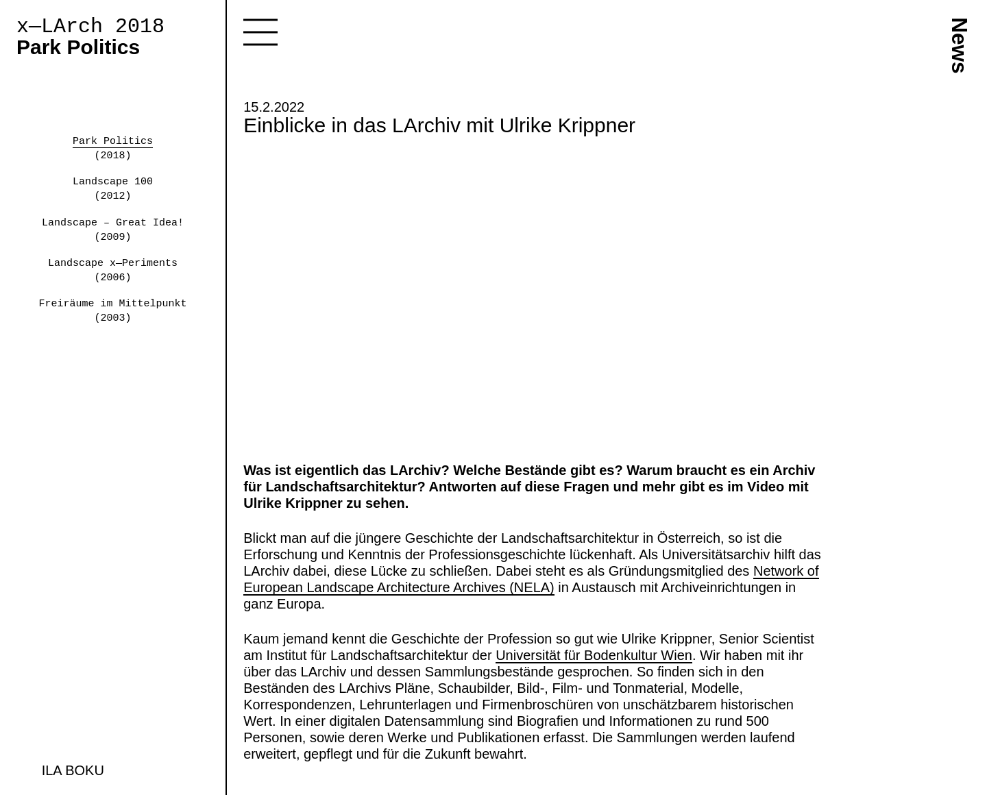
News (959, 45)
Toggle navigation (260, 32)
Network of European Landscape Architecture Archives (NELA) (530, 579)
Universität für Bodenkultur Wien (594, 655)
